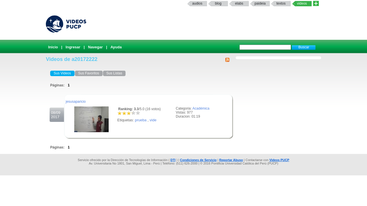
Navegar (95, 47)
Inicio (53, 47)
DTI (172, 160)
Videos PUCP (279, 160)
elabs (239, 3)
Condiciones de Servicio (198, 160)
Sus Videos (62, 73)
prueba (140, 120)
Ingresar (73, 47)
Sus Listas (114, 73)
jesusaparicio (76, 102)
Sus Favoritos (88, 73)
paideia (260, 3)
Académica (200, 108)
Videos (302, 3)
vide (153, 120)
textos (281, 3)
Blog (218, 3)
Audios (197, 3)
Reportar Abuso (231, 160)
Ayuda (116, 47)
